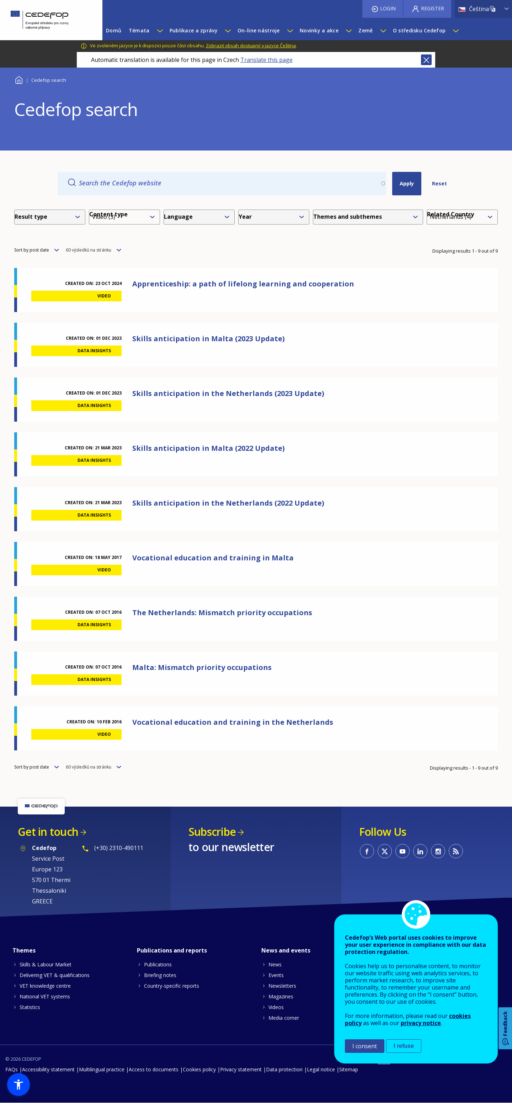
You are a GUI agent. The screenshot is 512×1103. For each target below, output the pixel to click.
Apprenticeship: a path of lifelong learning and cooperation (243, 284)
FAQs (11, 1069)
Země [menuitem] (365, 30)
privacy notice (421, 1023)
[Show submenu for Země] (383, 30)
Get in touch (48, 831)
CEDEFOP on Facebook (367, 851)
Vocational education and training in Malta (213, 558)
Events (276, 975)
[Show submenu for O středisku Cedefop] (455, 30)
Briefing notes (160, 975)
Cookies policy (199, 1069)
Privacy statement (241, 1069)
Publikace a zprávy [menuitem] (194, 30)
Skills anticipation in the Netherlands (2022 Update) (228, 503)
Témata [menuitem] (139, 30)
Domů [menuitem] (113, 30)
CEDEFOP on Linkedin (420, 851)
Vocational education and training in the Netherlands (232, 722)
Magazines (280, 996)
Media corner (283, 1017)
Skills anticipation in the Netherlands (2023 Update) (228, 393)
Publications (158, 964)
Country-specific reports (171, 985)
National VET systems (45, 996)
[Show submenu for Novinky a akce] (348, 30)
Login (388, 8)
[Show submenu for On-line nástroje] (289, 30)
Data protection (284, 1069)
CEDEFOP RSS (456, 851)
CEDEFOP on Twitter (385, 851)
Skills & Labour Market (45, 964)
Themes (24, 950)
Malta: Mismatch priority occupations (202, 667)
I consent (364, 1046)
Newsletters (282, 985)
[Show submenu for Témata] (159, 30)
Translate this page (266, 60)
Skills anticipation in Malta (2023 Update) (208, 338)
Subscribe (212, 831)
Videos (276, 1007)
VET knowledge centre (45, 985)
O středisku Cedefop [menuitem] (419, 30)
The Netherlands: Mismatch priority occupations (222, 612)
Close (426, 59)
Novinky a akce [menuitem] (319, 30)
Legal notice (321, 1069)
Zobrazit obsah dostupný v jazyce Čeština (251, 45)
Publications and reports (172, 950)
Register (432, 8)
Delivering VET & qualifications (55, 975)
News (275, 964)
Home (18, 79)
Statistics (30, 1007)
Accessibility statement (48, 1069)
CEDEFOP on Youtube (402, 851)
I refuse (404, 1046)
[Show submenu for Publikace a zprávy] (227, 30)
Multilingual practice (101, 1069)
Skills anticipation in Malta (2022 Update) (208, 448)
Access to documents (153, 1069)
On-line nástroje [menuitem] (258, 30)
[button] (18, 1084)
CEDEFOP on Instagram (438, 851)
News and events (285, 950)
